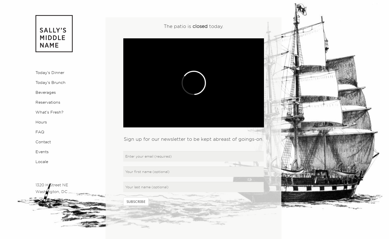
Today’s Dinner (49, 72)
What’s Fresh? (49, 112)
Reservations (47, 102)
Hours (41, 122)
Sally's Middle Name (54, 33)
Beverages (45, 92)
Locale (41, 161)
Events (42, 151)
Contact (43, 141)
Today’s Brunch (50, 82)
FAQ (39, 131)
